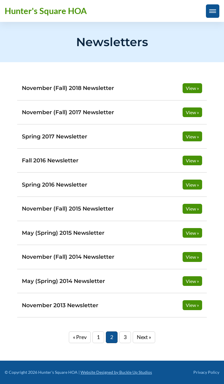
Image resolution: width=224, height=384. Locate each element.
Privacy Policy (206, 372)
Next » (144, 337)
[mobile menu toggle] (212, 11)
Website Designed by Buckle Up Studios (116, 372)
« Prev (80, 337)
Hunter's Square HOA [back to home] (46, 11)
